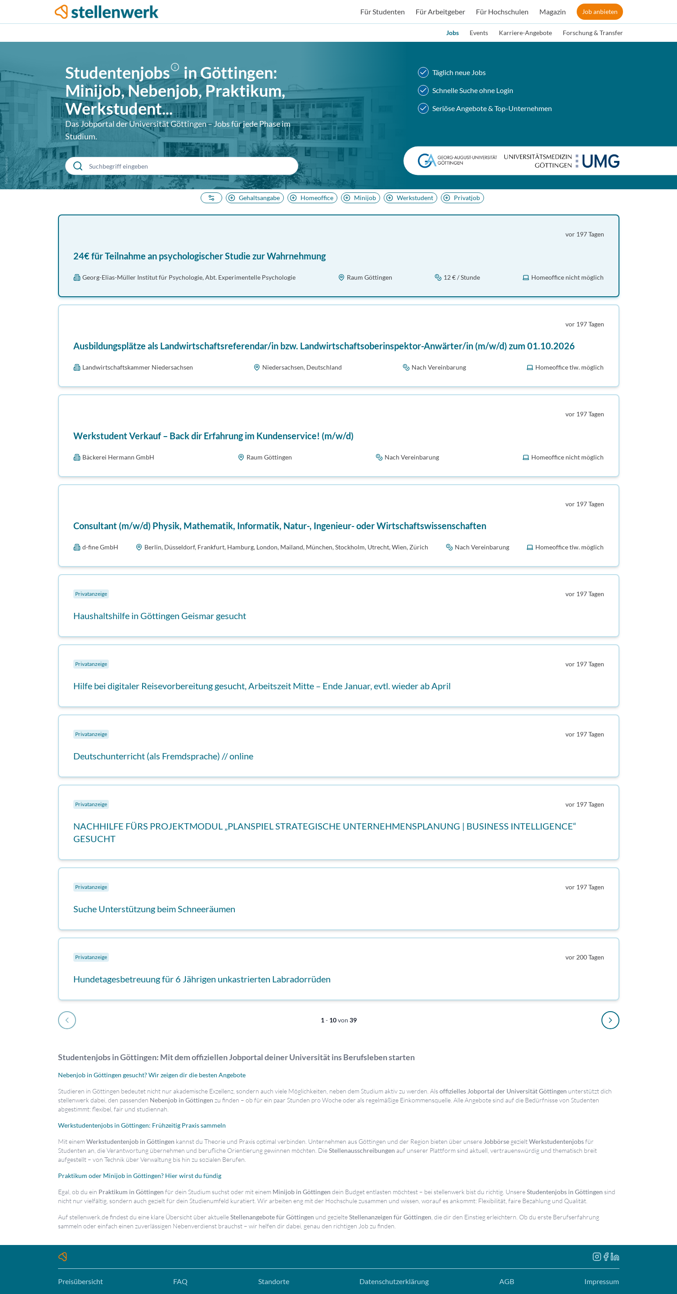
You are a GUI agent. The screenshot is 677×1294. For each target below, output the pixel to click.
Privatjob (460, 197)
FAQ (180, 1281)
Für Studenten (382, 11)
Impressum (601, 1281)
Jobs (452, 32)
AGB (506, 1281)
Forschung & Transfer (593, 32)
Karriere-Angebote (525, 32)
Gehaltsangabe (253, 197)
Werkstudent (408, 197)
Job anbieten (600, 11)
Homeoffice (310, 197)
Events (479, 32)
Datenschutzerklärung (394, 1281)
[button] (176, 74)
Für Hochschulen (502, 11)
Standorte (273, 1281)
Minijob (358, 197)
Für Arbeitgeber (440, 11)
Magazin (552, 11)
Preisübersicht (80, 1281)
